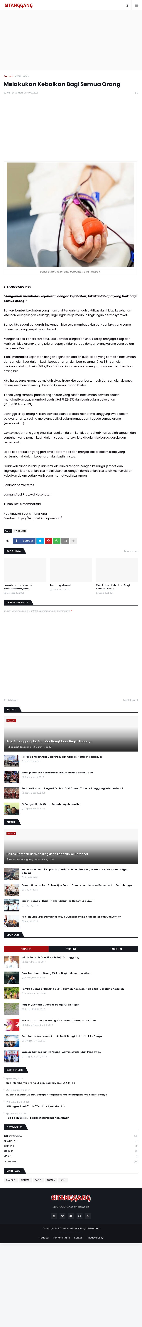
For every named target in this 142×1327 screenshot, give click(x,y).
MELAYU (71, 1156)
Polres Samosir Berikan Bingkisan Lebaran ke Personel (47, 854)
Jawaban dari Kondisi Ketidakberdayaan (18, 587)
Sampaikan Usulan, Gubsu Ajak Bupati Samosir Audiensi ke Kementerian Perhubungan (77, 885)
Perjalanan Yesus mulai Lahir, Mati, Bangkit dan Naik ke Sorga (62, 1036)
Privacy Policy (95, 1237)
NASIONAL (116, 949)
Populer (26, 949)
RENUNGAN (22, 76)
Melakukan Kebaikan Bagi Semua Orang (113, 587)
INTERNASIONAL (71, 1136)
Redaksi (44, 1237)
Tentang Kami (61, 1237)
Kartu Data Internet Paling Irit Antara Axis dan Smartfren (59, 1020)
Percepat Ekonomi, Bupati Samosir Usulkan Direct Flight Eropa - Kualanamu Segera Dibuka (75, 871)
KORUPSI (71, 1146)
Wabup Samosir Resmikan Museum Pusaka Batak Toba (57, 772)
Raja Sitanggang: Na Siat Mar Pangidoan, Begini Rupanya (49, 741)
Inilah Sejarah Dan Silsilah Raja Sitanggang (50, 957)
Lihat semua (131, 551)
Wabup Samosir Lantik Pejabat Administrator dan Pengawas (61, 1052)
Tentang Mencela (61, 585)
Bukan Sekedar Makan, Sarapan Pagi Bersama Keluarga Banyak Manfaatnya (56, 1094)
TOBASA (51, 1180)
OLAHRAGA (71, 1161)
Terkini (71, 949)
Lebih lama (129, 700)
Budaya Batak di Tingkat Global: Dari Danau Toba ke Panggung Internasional (72, 788)
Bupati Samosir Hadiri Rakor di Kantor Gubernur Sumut (58, 901)
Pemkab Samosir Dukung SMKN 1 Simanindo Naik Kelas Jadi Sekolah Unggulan (73, 989)
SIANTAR (25, 1180)
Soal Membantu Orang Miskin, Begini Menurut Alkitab (56, 973)
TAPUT (38, 1180)
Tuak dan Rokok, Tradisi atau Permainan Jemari (38, 1118)
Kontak (78, 1237)
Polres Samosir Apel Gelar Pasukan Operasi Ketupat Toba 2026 (62, 757)
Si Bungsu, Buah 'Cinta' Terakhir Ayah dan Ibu (51, 804)
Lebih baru (12, 700)
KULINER (71, 1151)
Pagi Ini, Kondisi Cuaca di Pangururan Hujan (50, 1004)
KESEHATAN (71, 1141)
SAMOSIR (10, 1180)
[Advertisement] (71, 40)
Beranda (9, 76)
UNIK (62, 1180)
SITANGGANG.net (67, 1228)
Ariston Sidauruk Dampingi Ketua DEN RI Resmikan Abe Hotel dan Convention (71, 916)
